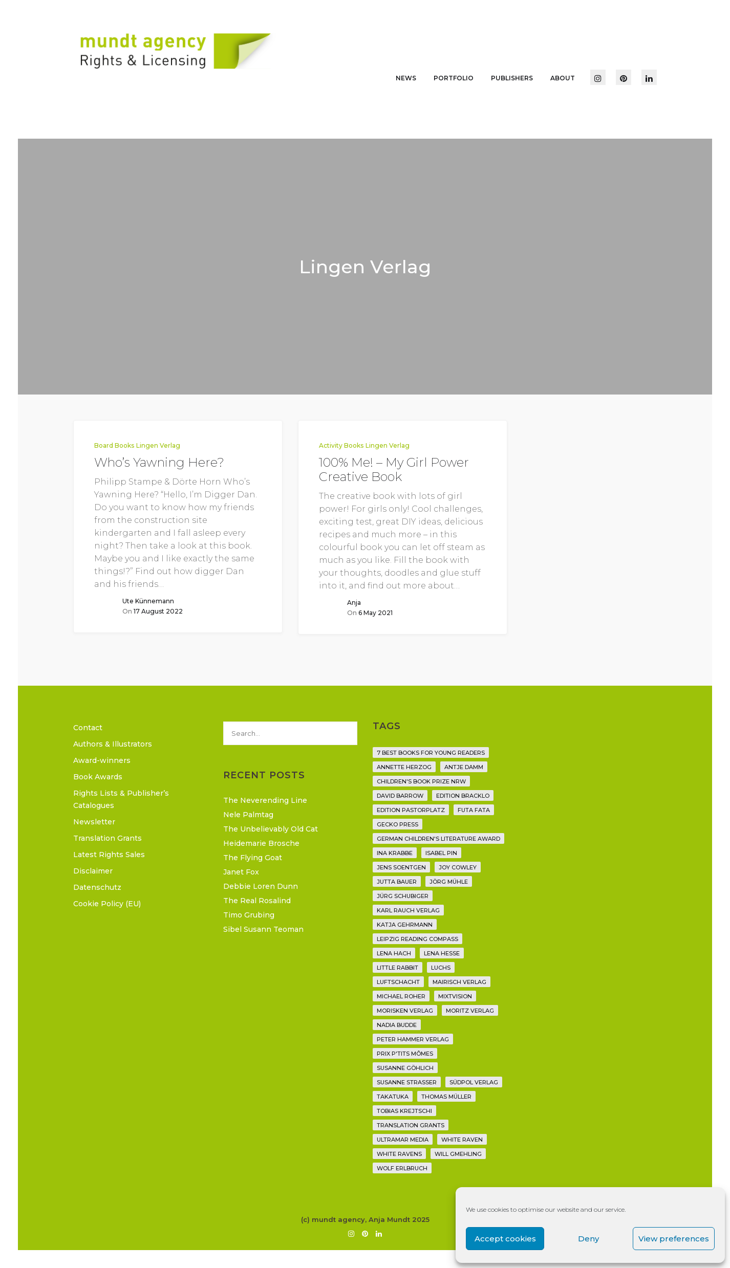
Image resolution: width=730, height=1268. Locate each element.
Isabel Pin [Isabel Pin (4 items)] (441, 853)
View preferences (673, 1238)
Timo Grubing (248, 915)
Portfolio (454, 78)
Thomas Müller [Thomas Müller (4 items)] (446, 1096)
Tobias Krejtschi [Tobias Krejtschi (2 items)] (404, 1110)
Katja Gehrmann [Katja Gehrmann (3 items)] (405, 924)
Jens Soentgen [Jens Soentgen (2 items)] (401, 867)
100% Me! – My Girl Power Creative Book (394, 469)
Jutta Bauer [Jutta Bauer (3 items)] (397, 881)
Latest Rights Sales (109, 854)
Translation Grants (107, 838)
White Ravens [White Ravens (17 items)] (399, 1153)
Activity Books (341, 446)
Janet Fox (241, 872)
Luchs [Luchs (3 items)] (440, 967)
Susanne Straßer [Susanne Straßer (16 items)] (407, 1082)
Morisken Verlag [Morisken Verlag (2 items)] (405, 1010)
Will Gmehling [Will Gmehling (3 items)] (458, 1153)
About (562, 78)
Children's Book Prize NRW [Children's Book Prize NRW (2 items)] (421, 781)
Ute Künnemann (148, 601)
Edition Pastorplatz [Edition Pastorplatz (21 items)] (411, 810)
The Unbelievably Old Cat (270, 829)
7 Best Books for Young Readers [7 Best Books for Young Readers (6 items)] (431, 752)
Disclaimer (93, 871)
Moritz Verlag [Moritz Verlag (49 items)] (470, 1010)
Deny (588, 1238)
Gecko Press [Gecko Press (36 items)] (397, 824)
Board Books (114, 446)
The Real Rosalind (257, 900)
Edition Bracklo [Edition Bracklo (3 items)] (462, 795)
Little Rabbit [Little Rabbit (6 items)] (397, 967)
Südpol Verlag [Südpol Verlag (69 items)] (473, 1082)
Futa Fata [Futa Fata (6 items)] (474, 810)
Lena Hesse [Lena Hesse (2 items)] (442, 953)
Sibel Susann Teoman (263, 929)
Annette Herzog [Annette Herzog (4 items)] (404, 767)
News (406, 78)
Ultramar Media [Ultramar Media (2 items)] (402, 1139)
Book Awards (97, 776)
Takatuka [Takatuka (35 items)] (393, 1096)
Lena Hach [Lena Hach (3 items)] (394, 953)
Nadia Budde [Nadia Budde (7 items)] (397, 1025)
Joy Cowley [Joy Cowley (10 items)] (458, 867)
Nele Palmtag (248, 814)
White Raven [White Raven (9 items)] (462, 1139)
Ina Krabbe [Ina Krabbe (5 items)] (395, 853)
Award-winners (102, 760)
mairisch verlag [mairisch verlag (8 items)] (459, 982)
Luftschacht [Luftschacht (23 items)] (398, 982)
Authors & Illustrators (112, 744)
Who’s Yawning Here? (159, 462)
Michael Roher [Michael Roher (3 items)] (401, 996)
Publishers (512, 78)
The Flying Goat (252, 857)
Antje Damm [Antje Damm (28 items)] (463, 767)
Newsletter (94, 821)
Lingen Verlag (158, 446)
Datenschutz (97, 887)
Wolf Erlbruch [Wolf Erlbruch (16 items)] (402, 1168)
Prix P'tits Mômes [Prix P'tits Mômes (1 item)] (405, 1053)
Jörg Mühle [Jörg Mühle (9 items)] (449, 881)
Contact (87, 727)
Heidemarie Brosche (261, 843)
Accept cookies (505, 1238)
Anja (354, 602)
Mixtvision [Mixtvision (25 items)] (455, 996)
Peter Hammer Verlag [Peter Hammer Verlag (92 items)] (413, 1039)
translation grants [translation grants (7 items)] (410, 1125)
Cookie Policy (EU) (107, 903)
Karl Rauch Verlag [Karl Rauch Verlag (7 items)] (408, 910)
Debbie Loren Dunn (260, 886)
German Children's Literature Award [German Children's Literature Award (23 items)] (438, 838)
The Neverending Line (265, 800)
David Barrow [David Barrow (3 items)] (400, 795)
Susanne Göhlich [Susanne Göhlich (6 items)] (405, 1068)
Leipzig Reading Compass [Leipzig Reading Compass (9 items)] (417, 939)
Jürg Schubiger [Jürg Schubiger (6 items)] (402, 896)
